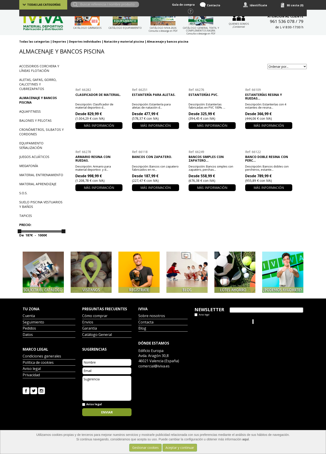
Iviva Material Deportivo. (271, 321)
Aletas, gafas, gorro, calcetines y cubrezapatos (38, 84)
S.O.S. (23, 193)
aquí (245, 439)
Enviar (107, 412)
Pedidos (29, 328)
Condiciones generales (42, 356)
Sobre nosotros (151, 316)
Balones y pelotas (35, 120)
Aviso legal (32, 369)
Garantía (89, 328)
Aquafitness (30, 111)
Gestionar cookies (145, 447)
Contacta (145, 322)
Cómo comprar (95, 316)
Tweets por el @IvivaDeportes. (217, 321)
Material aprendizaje (37, 184)
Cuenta (29, 316)
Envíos (87, 322)
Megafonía (28, 166)
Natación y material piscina (124, 42)
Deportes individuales (85, 42)
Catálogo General (97, 335)
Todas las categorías (43, 5)
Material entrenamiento (41, 175)
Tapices (25, 216)
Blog (142, 328)
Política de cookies (38, 363)
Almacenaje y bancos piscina (167, 42)
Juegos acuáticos (34, 157)
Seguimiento (33, 322)
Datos (28, 335)
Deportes (59, 42)
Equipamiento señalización (31, 145)
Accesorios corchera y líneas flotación (39, 68)
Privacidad (31, 375)
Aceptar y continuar (179, 447)
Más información (99, 125)
